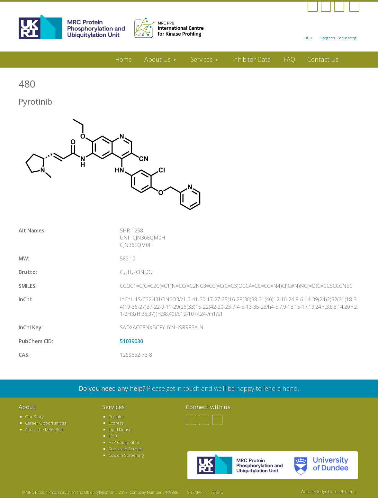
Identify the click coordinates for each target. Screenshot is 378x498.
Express (116, 423)
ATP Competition (124, 442)
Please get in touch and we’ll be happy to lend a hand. (189, 388)
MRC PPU (240, 465)
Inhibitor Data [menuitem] (251, 59)
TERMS (216, 492)
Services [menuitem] (201, 61)
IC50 (113, 436)
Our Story (34, 416)
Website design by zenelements (328, 491)
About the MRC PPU (44, 429)
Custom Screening (126, 455)
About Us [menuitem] (157, 61)
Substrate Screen (125, 449)
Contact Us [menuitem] (322, 59)
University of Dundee (318, 465)
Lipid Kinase (120, 429)
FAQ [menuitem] (289, 59)
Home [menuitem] (123, 59)
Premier (116, 416)
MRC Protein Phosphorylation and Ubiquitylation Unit (71, 492)
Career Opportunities (45, 423)
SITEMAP (195, 492)
